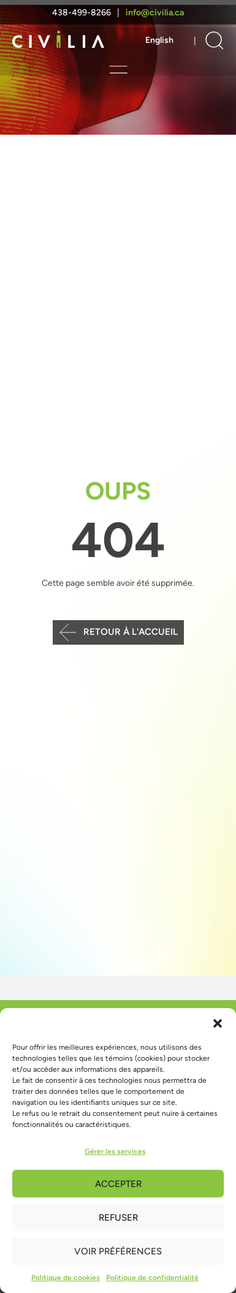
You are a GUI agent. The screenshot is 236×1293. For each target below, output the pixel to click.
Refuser (118, 1217)
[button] (217, 1023)
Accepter (118, 1183)
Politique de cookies (65, 1277)
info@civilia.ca (155, 12)
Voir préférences (118, 1251)
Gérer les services (115, 1151)
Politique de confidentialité (152, 1277)
